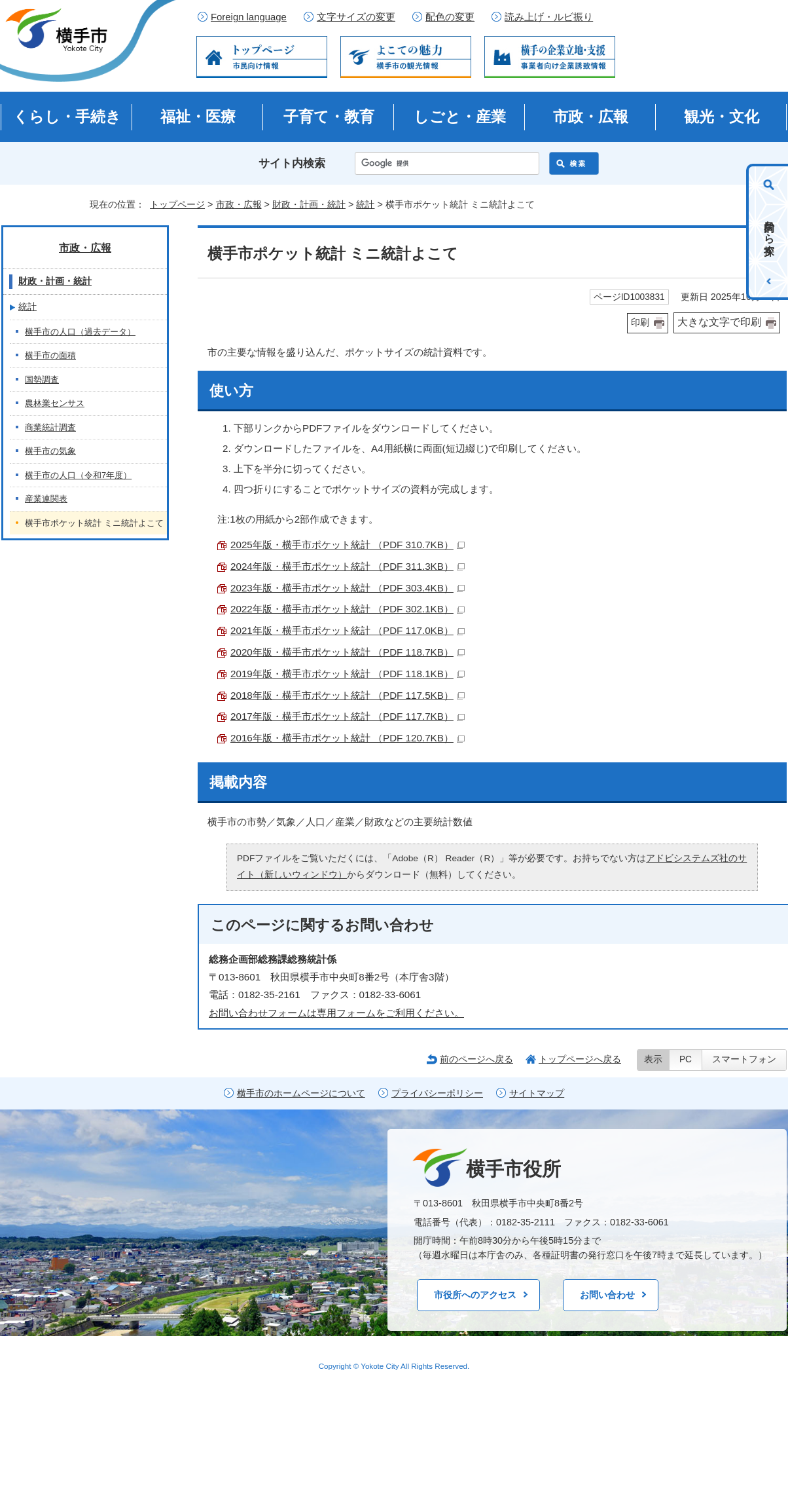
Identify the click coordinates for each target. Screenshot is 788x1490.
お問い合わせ (607, 1295)
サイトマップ (536, 1093)
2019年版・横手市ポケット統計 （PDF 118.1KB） (347, 673)
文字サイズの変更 (356, 17)
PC (685, 1059)
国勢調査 (42, 379)
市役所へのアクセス (475, 1295)
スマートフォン (744, 1059)
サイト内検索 (292, 163)
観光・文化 (721, 116)
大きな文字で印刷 (719, 321)
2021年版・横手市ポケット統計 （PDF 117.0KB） (347, 630)
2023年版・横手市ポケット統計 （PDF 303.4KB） (347, 587)
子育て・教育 (328, 116)
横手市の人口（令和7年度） (78, 475)
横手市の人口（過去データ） (80, 332)
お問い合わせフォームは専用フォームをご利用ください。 (336, 1012)
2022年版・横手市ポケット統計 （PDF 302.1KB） (347, 608)
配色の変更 (450, 17)
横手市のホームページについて (301, 1093)
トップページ (177, 204)
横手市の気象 (50, 451)
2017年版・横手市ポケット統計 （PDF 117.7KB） (347, 716)
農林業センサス (54, 403)
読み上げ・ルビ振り (549, 17)
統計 (365, 204)
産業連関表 (46, 499)
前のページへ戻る (476, 1059)
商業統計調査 (50, 427)
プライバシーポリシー (437, 1093)
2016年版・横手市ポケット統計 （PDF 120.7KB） (347, 737)
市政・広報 (590, 116)
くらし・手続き (67, 116)
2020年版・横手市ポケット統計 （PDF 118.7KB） (347, 652)
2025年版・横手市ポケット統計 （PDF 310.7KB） (347, 544)
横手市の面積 (50, 355)
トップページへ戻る (580, 1059)
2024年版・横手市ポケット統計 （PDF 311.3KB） (347, 566)
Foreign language (249, 17)
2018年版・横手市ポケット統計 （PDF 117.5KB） (347, 695)
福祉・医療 (198, 116)
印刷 (640, 322)
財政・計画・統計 (309, 204)
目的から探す (769, 232)
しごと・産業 (460, 116)
